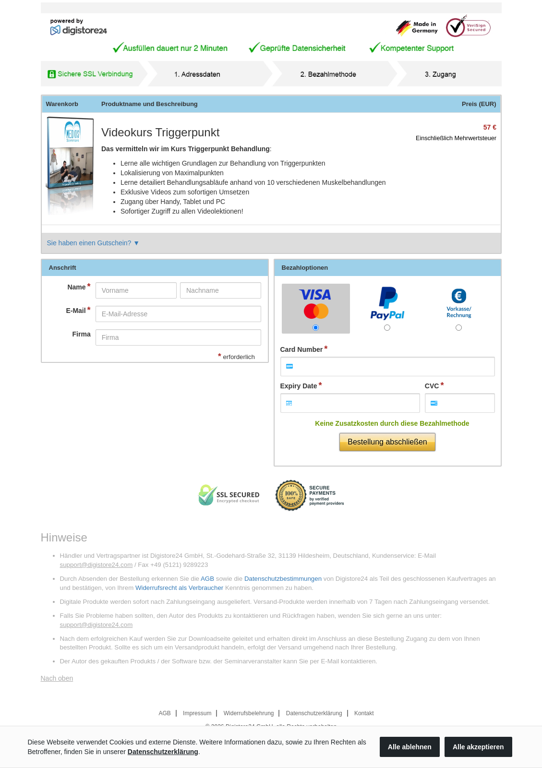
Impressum (197, 713)
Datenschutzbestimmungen (283, 578)
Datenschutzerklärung (314, 713)
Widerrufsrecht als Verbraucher (179, 587)
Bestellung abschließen (387, 442)
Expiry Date (298, 386)
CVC (432, 386)
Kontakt (364, 713)
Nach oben (57, 678)
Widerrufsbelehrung (249, 713)
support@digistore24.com (96, 564)
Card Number (301, 349)
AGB (207, 578)
